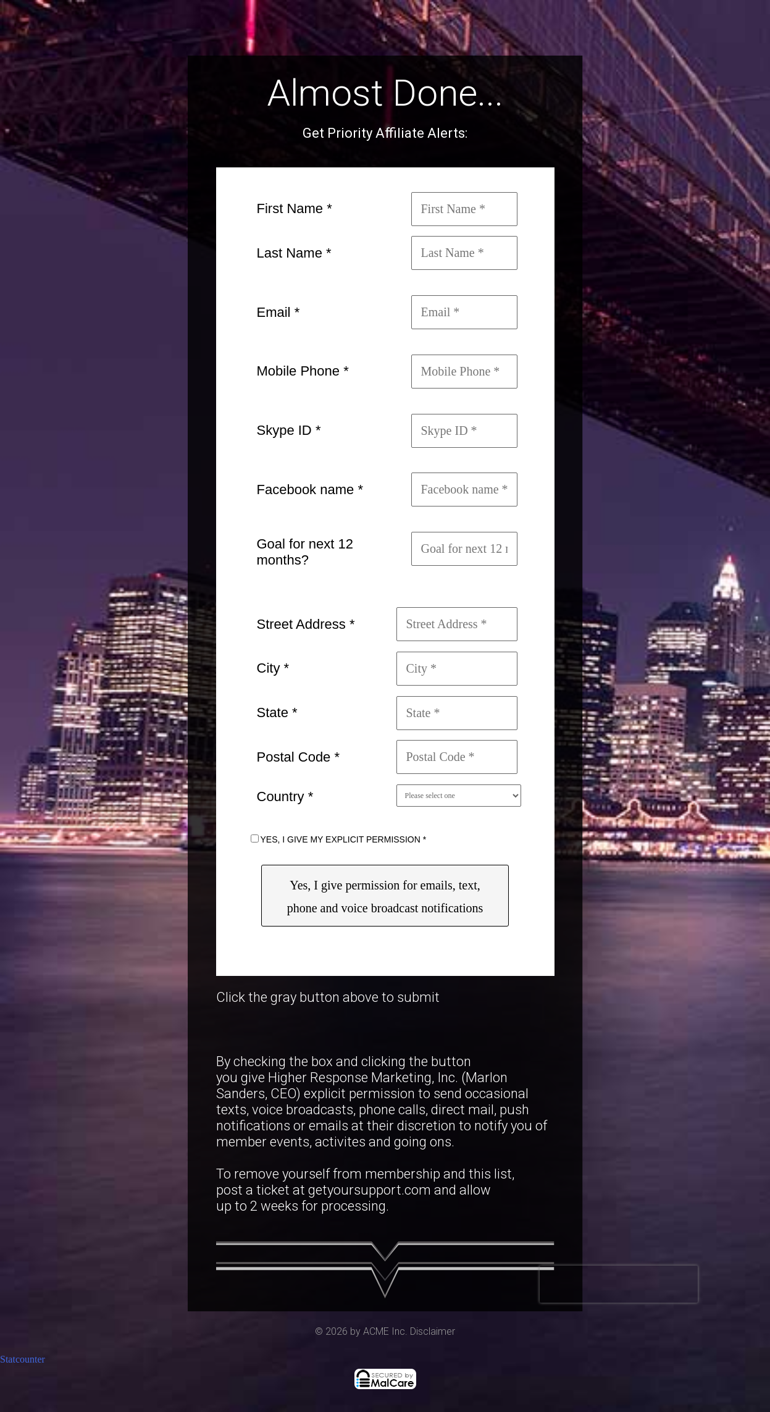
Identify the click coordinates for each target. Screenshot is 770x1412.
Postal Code (298, 757)
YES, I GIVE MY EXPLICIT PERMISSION (344, 839)
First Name (294, 208)
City (273, 668)
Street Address (306, 624)
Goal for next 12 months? (305, 552)
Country (285, 796)
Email (278, 312)
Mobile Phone (303, 371)
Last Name (294, 253)
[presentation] (619, 1284)
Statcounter (22, 1359)
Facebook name (310, 489)
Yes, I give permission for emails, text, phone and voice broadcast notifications (385, 896)
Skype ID (289, 430)
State (277, 712)
